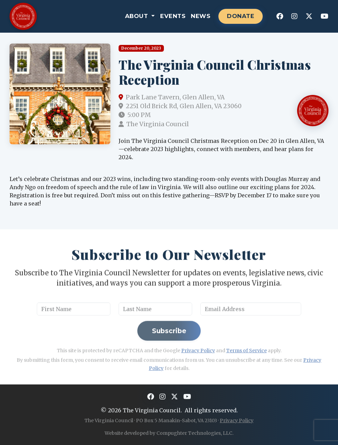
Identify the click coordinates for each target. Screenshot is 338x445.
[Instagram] (294, 16)
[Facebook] (279, 16)
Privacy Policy (198, 368)
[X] (309, 16)
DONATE (240, 16)
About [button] (137, 16)
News (200, 16)
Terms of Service (246, 368)
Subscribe (169, 348)
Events (172, 16)
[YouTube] (324, 16)
